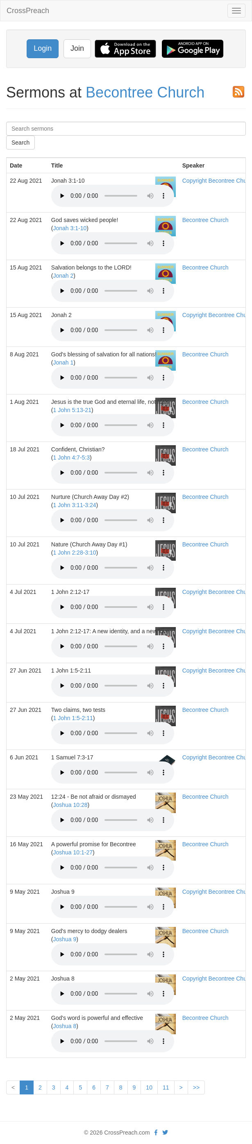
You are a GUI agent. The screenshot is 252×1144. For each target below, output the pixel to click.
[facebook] (155, 1132)
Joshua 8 (65, 1026)
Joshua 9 (65, 939)
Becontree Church (145, 92)
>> (196, 1087)
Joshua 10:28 (70, 805)
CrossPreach (28, 11)
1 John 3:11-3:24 (74, 505)
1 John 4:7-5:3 (71, 457)
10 (149, 1087)
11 (166, 1087)
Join (77, 48)
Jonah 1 (63, 362)
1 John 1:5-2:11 (73, 718)
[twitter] (165, 1132)
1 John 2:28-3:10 (74, 552)
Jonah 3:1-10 (70, 228)
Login (43, 48)
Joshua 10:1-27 (73, 852)
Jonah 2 (63, 275)
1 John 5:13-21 (72, 410)
